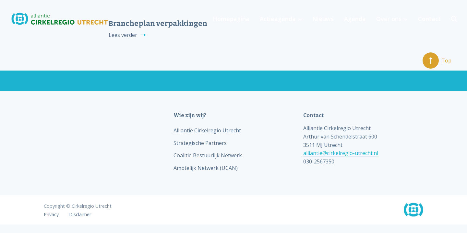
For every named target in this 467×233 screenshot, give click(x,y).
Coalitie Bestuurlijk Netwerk (208, 155)
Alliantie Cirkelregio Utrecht (207, 130)
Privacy (51, 214)
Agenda (355, 19)
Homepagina (231, 19)
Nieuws (323, 19)
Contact (429, 19)
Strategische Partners (200, 143)
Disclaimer (80, 214)
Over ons (388, 19)
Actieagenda (278, 19)
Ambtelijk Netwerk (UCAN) (206, 168)
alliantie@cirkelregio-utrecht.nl (340, 153)
